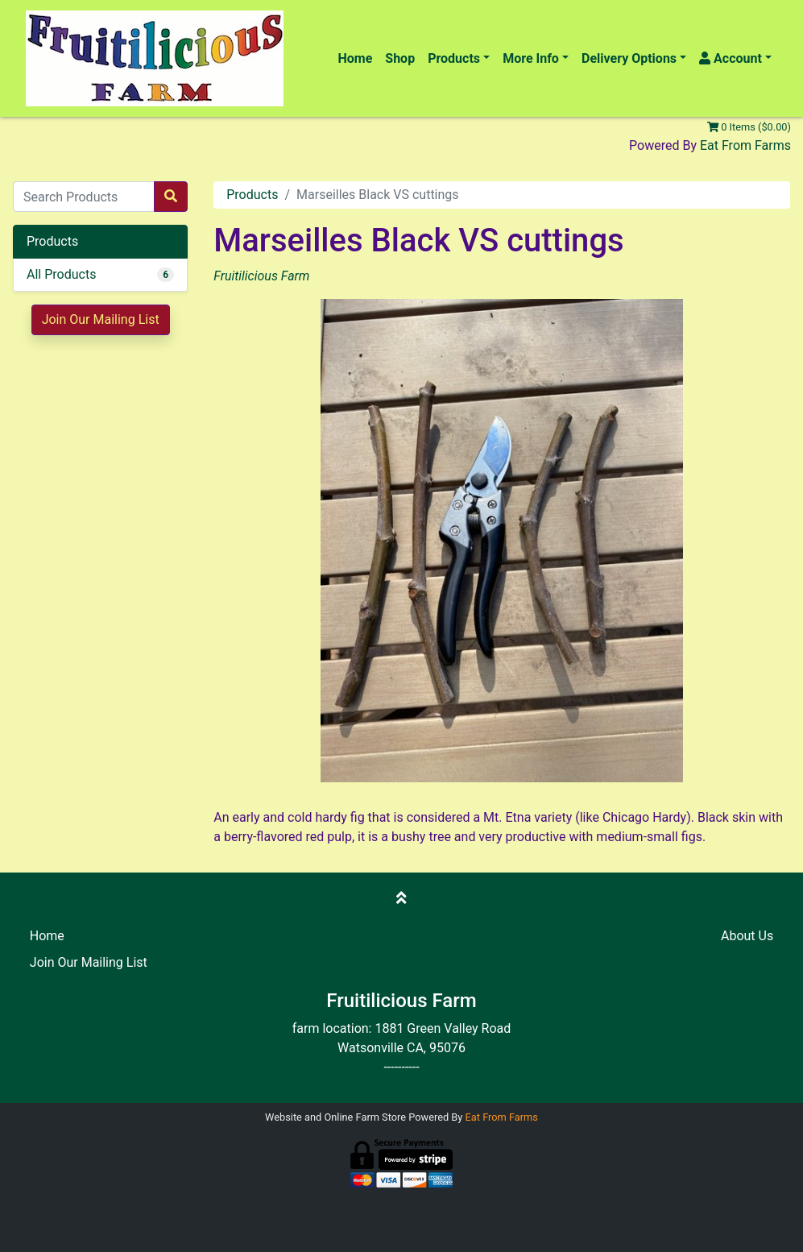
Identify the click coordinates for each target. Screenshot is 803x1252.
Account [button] (730, 58)
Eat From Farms (745, 145)
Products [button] (454, 58)
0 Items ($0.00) (749, 127)
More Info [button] (531, 58)
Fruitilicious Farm (261, 276)
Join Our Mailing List (100, 319)
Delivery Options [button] (629, 58)
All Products (61, 274)
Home (354, 58)
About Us (747, 935)
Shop (400, 58)
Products (252, 194)
